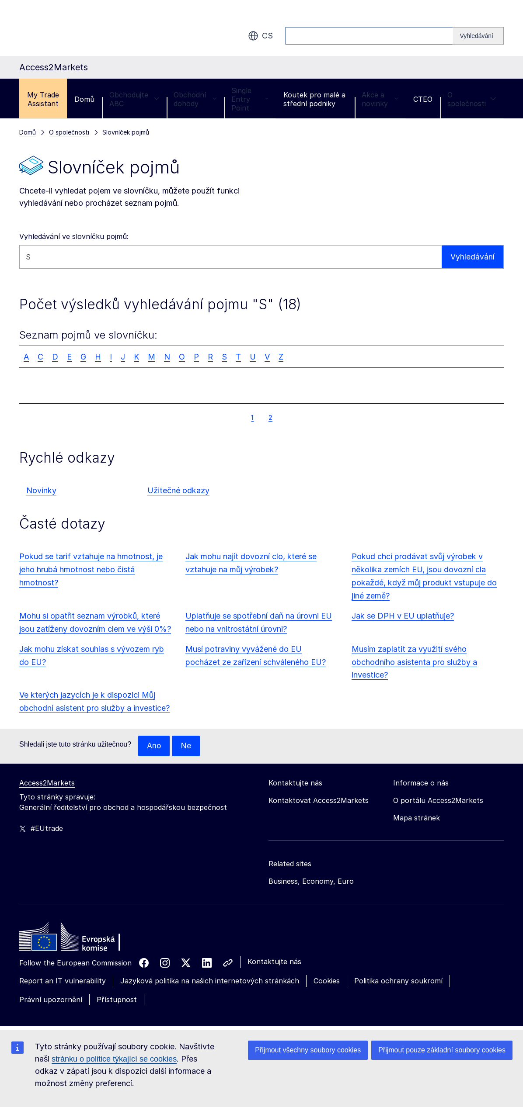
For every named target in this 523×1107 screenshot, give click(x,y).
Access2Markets (47, 783)
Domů (84, 99)
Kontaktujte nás (274, 962)
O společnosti (471, 99)
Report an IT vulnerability (62, 981)
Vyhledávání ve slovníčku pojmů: (74, 236)
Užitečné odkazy (178, 490)
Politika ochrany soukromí (398, 981)
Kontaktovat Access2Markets (318, 800)
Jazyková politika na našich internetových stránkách (209, 981)
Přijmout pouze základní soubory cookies (442, 1050)
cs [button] (260, 36)
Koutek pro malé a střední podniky (314, 99)
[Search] (478, 36)
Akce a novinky (380, 99)
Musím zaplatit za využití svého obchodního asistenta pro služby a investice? (414, 662)
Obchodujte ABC (134, 99)
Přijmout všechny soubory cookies (308, 1050)
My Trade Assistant (43, 99)
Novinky (41, 490)
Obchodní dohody (195, 99)
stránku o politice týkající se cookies (114, 1059)
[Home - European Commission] (82, 939)
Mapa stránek (416, 818)
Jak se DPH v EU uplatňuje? (403, 615)
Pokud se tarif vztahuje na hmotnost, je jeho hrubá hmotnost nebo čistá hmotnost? (91, 569)
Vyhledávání (472, 256)
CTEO (422, 99)
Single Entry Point (249, 99)
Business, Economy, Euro (311, 881)
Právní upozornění (50, 1000)
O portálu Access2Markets (438, 800)
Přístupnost (117, 1000)
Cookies (327, 981)
